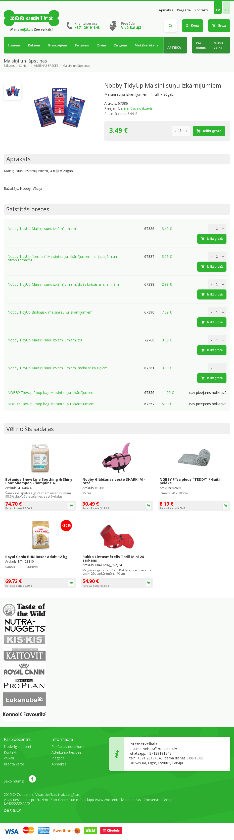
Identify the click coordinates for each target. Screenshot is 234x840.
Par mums (201, 45)
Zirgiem (120, 45)
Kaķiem (34, 45)
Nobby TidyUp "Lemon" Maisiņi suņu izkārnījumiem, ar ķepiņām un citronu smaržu (62, 258)
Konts (193, 25)
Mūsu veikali (219, 45)
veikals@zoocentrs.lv (160, 748)
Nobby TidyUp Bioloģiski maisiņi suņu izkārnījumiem (50, 312)
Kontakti (201, 10)
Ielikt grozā (209, 131)
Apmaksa (166, 10)
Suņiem (14, 45)
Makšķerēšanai (147, 45)
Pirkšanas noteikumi (68, 746)
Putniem (82, 45)
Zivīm (101, 45)
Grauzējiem (57, 45)
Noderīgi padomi (17, 746)
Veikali (9, 758)
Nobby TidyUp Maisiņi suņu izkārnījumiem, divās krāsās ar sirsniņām (63, 284)
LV (218, 10)
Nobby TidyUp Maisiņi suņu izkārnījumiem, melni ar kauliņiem (58, 368)
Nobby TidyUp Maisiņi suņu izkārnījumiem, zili (45, 340)
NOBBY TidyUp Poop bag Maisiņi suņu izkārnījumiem (51, 392)
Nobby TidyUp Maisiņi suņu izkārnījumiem (42, 228)
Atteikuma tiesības (66, 752)
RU (226, 10)
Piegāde (184, 10)
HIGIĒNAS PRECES (46, 65)
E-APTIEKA (174, 45)
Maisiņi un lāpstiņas (76, 65)
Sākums (9, 65)
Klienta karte (14, 764)
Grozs (219, 25)
